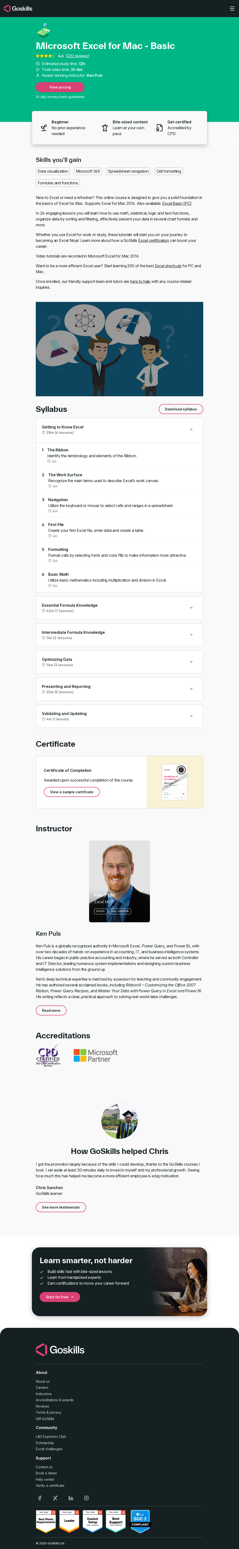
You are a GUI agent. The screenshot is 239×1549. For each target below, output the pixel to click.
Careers (42, 1387)
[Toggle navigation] (232, 8)
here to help (140, 281)
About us (43, 1381)
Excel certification (153, 240)
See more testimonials (61, 1207)
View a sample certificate (71, 792)
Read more (51, 1010)
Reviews (42, 1406)
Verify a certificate (50, 1485)
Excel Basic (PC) (176, 203)
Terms (41, 1412)
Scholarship (45, 1443)
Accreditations (47, 1400)
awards (68, 1400)
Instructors (44, 1394)
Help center (45, 1479)
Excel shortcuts (168, 265)
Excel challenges (49, 1449)
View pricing (60, 87)
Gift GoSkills (45, 1419)
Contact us (44, 1467)
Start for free (60, 1297)
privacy (55, 1412)
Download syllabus (181, 409)
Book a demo (46, 1473)
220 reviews (77, 55)
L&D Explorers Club (51, 1436)
